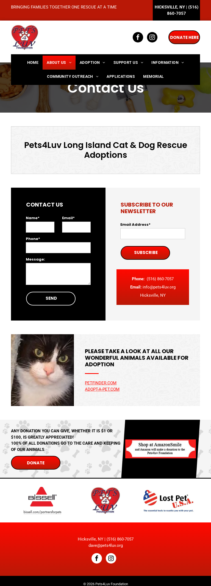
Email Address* (135, 224)
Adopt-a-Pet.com (102, 389)
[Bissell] (42, 500)
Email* (68, 218)
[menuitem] (33, 63)
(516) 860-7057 (160, 278)
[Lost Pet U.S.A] (168, 500)
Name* (33, 218)
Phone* (33, 238)
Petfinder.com (100, 383)
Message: (35, 259)
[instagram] (152, 38)
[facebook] (138, 38)
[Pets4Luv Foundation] (105, 500)
